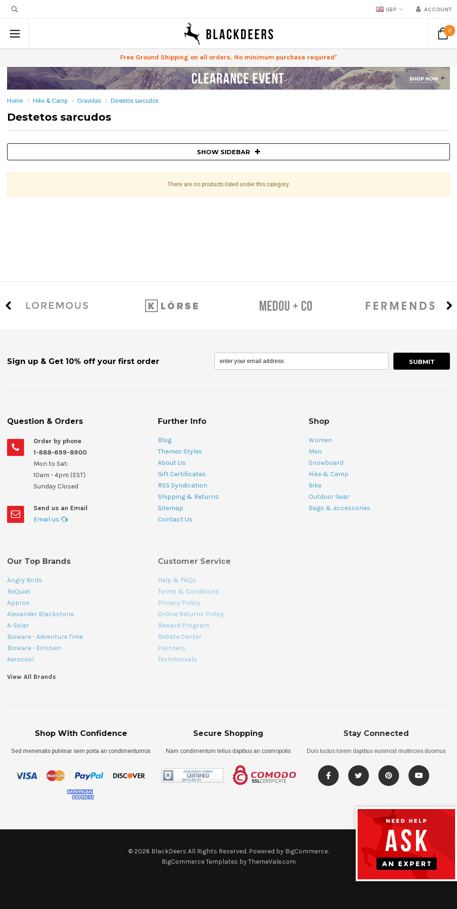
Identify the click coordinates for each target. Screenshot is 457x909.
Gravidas (89, 101)
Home (15, 101)
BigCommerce (306, 851)
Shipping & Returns (188, 497)
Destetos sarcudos (134, 101)
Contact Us (175, 519)
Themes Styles (180, 451)
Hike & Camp (50, 101)
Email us (50, 519)
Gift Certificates (182, 474)
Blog (164, 440)
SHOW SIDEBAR (228, 152)
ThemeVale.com (272, 862)
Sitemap (170, 508)
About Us (172, 463)
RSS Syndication (182, 485)
